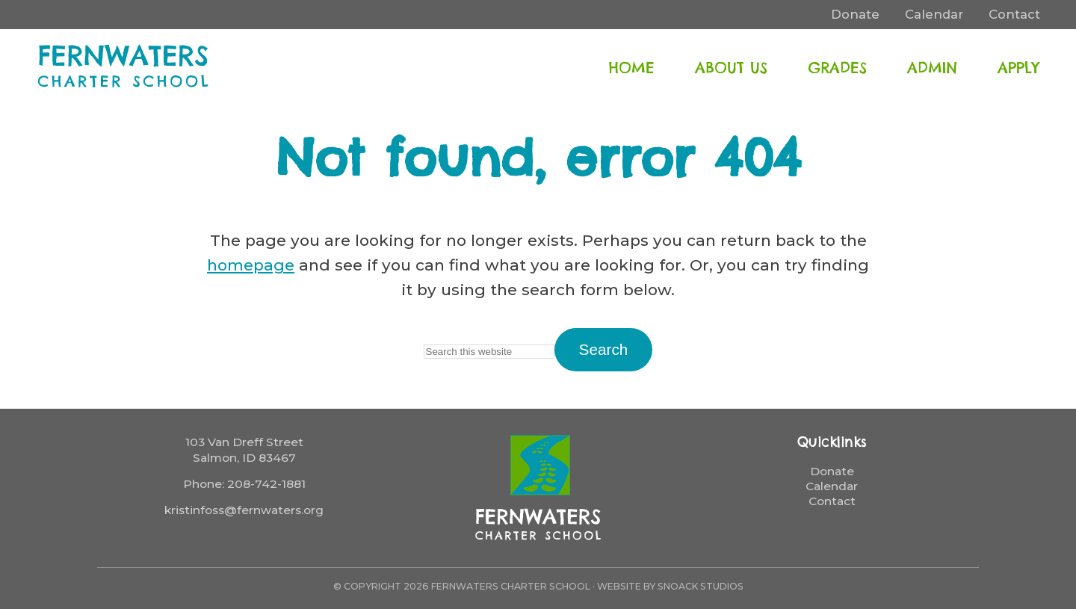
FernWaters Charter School (123, 66)
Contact (832, 501)
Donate (832, 471)
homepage (250, 265)
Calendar (832, 486)
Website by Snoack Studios (670, 586)
